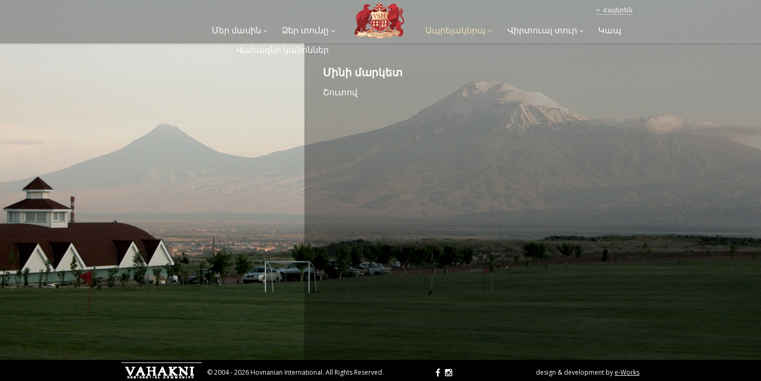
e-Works (627, 372)
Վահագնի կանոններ (282, 50)
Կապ (609, 30)
